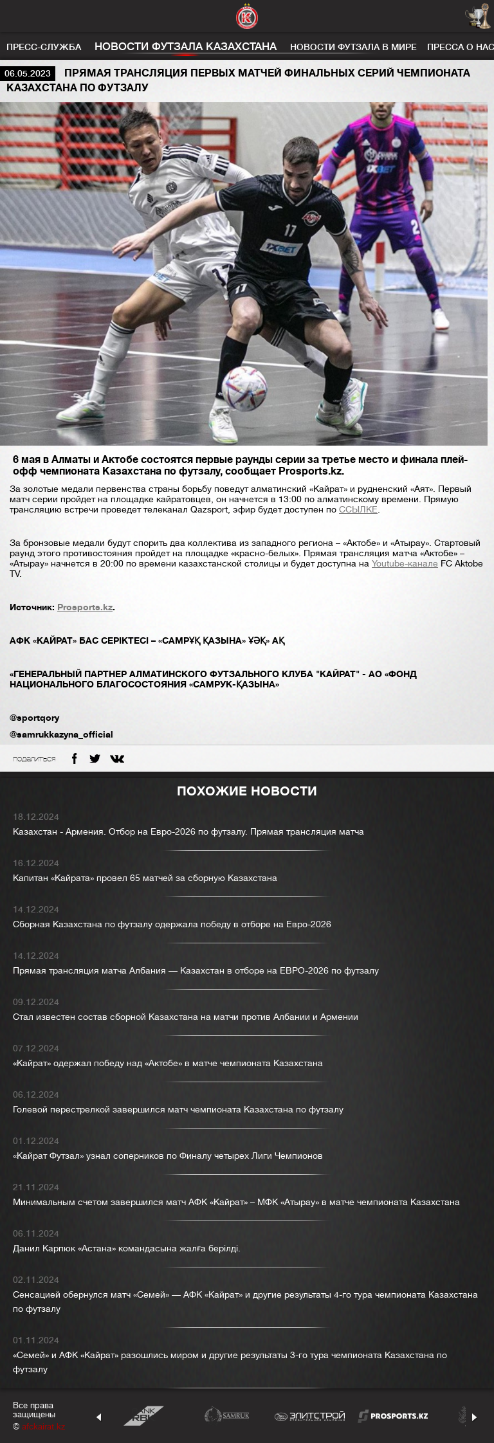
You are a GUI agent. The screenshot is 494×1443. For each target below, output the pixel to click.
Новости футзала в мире (353, 47)
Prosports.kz (85, 607)
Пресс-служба (43, 47)
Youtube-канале (405, 563)
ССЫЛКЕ (358, 509)
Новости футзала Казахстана (186, 47)
